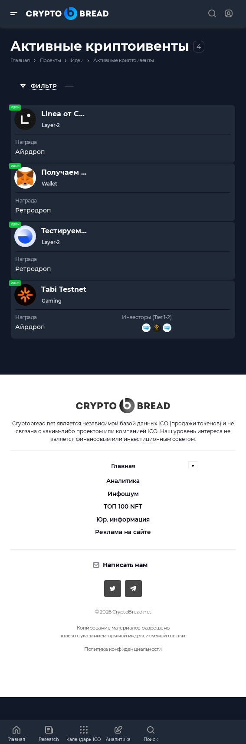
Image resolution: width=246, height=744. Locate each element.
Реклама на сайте (123, 532)
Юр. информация (123, 519)
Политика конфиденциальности (123, 649)
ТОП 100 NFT (123, 506)
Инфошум (123, 493)
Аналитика (123, 480)
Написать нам (125, 565)
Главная (123, 466)
